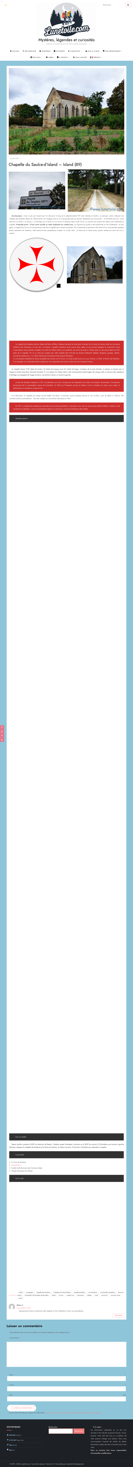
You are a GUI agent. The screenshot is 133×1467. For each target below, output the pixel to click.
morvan (61, 1295)
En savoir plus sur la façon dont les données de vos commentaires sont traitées (72, 1412)
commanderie (92, 1292)
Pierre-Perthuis (16, 1165)
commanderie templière (107, 1292)
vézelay (89, 1295)
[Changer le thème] (5, 5)
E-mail (67, 1385)
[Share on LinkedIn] (2, 740)
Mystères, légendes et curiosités (66, 40)
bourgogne (29, 1292)
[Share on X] (2, 731)
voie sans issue (115, 1295)
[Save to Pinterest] (2, 736)
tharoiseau (80, 1295)
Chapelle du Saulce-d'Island (62, 1292)
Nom (67, 1375)
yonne (20, 1298)
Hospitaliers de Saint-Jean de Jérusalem (37, 1295)
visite (96, 1295)
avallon (21, 1292)
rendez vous (70, 1295)
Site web (67, 1395)
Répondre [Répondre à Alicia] (118, 1315)
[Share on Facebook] (2, 727)
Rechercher (53, 1427)
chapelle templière (79, 1292)
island (53, 1295)
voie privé (104, 1295)
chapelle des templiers (43, 1292)
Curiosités (13, 1295)
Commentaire (14, 1338)
